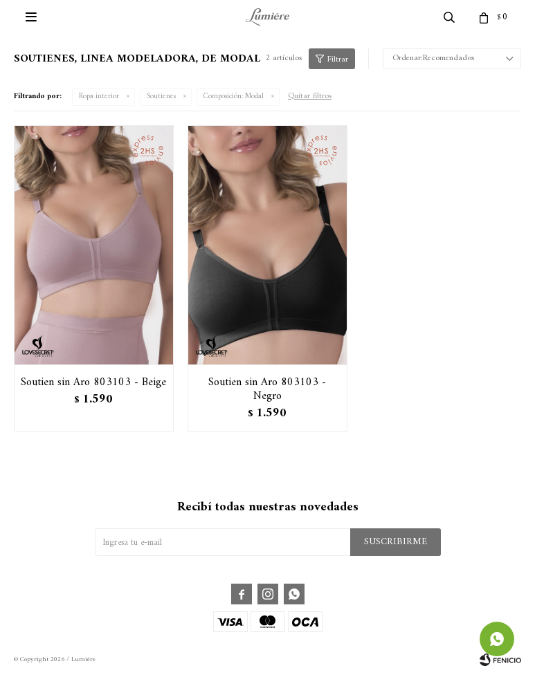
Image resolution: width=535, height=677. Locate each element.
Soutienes (161, 96)
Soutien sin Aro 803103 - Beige (93, 382)
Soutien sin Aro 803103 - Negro (267, 389)
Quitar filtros (310, 96)
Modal (233, 96)
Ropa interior (99, 96)
